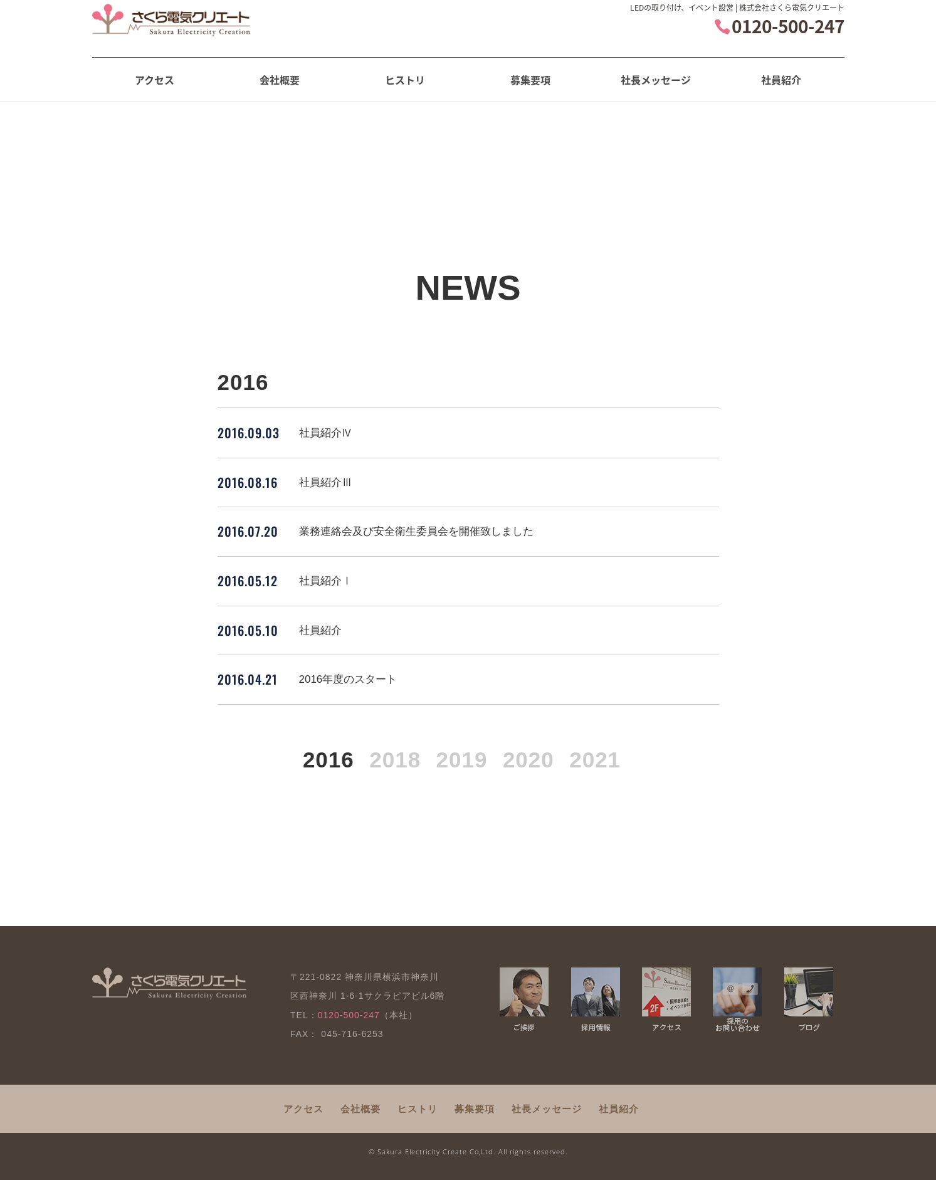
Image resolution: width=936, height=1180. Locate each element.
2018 (395, 759)
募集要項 (530, 79)
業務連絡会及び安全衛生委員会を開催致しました (416, 531)
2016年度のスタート (348, 679)
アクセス (154, 79)
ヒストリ (405, 79)
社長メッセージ (656, 79)
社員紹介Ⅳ (325, 433)
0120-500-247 (788, 35)
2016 (328, 759)
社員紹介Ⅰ (325, 581)
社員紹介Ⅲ (325, 482)
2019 (462, 759)
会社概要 (280, 79)
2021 (595, 759)
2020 (528, 759)
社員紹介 (781, 79)
